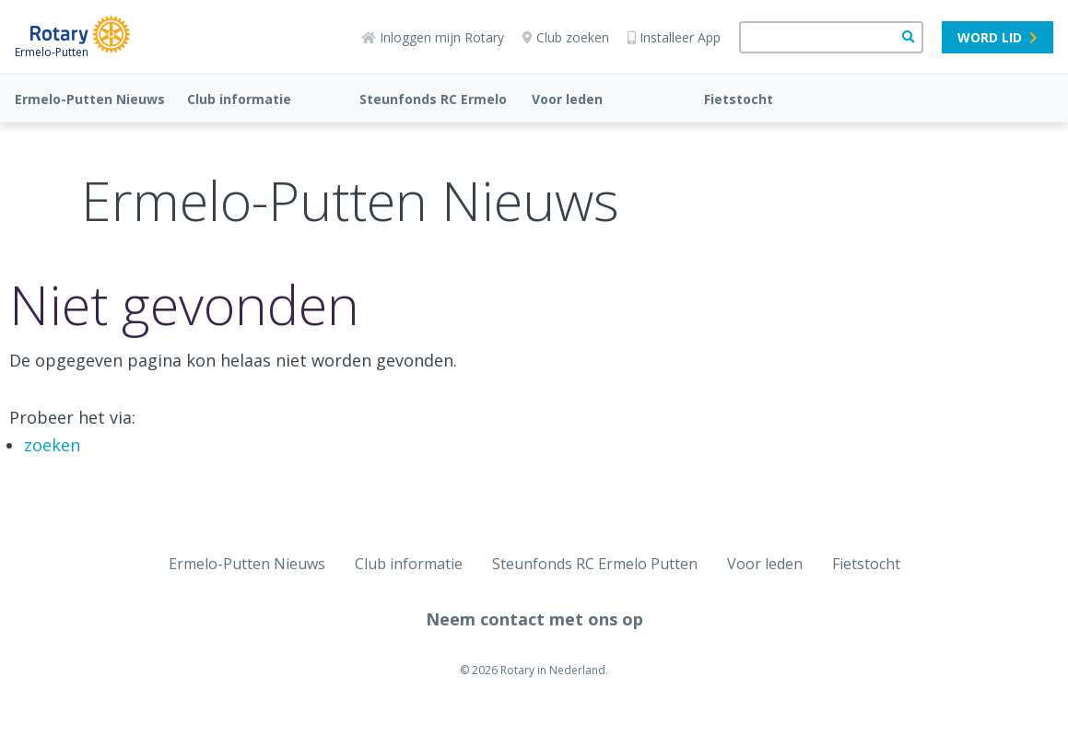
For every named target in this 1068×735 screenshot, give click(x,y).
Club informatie (239, 99)
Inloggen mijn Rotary (432, 37)
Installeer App (674, 37)
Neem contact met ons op (534, 619)
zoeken (52, 445)
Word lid (997, 37)
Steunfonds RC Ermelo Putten (595, 564)
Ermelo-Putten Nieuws (90, 99)
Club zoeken (565, 37)
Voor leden (567, 99)
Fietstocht (738, 99)
